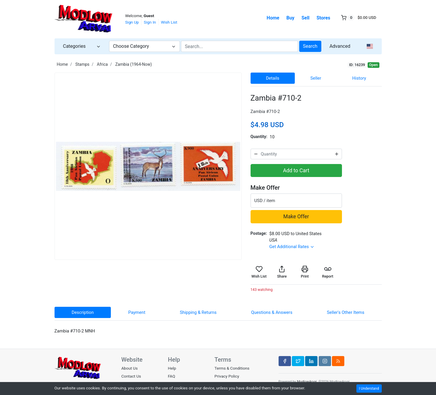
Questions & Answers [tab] (271, 312)
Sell (306, 18)
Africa (102, 64)
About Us (129, 368)
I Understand (369, 388)
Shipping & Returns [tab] (198, 312)
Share (282, 271)
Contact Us (131, 376)
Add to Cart (296, 170)
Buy (290, 18)
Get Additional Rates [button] (292, 246)
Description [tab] (83, 312)
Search (310, 46)
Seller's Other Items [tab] (345, 312)
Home (273, 18)
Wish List (169, 22)
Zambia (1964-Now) (133, 64)
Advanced (340, 46)
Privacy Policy (226, 376)
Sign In (150, 22)
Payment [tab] (136, 312)
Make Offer (296, 216)
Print (305, 271)
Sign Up (132, 22)
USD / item (264, 200)
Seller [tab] (315, 78)
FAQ (171, 376)
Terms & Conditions (231, 368)
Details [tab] (272, 78)
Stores (323, 18)
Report (327, 271)
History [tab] (359, 78)
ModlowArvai (307, 381)
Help (172, 368)
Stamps (82, 64)
